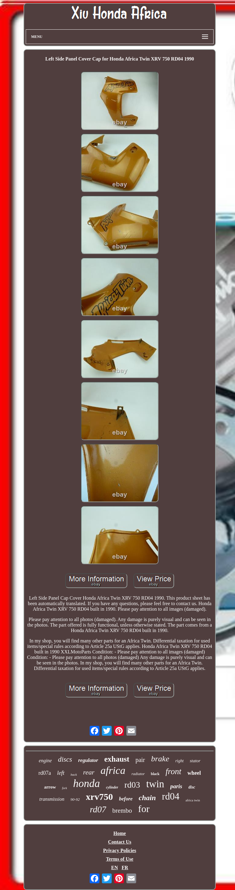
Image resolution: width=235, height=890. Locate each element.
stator (195, 760)
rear (88, 772)
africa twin (192, 800)
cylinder (112, 787)
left (60, 773)
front (173, 771)
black (155, 774)
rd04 (170, 796)
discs (65, 759)
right (179, 761)
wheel (194, 773)
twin (155, 783)
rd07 (98, 809)
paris (176, 786)
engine (45, 760)
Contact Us (119, 841)
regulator (88, 760)
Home (120, 833)
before (125, 799)
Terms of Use (119, 859)
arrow (50, 787)
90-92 (75, 799)
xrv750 (99, 797)
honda (86, 783)
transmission (51, 799)
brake (160, 758)
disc (192, 787)
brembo (122, 810)
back (74, 774)
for (143, 808)
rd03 (132, 784)
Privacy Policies (119, 850)
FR (124, 867)
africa (113, 770)
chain (147, 798)
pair (140, 759)
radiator (138, 773)
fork (64, 788)
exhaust (116, 759)
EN (114, 867)
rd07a (44, 773)
